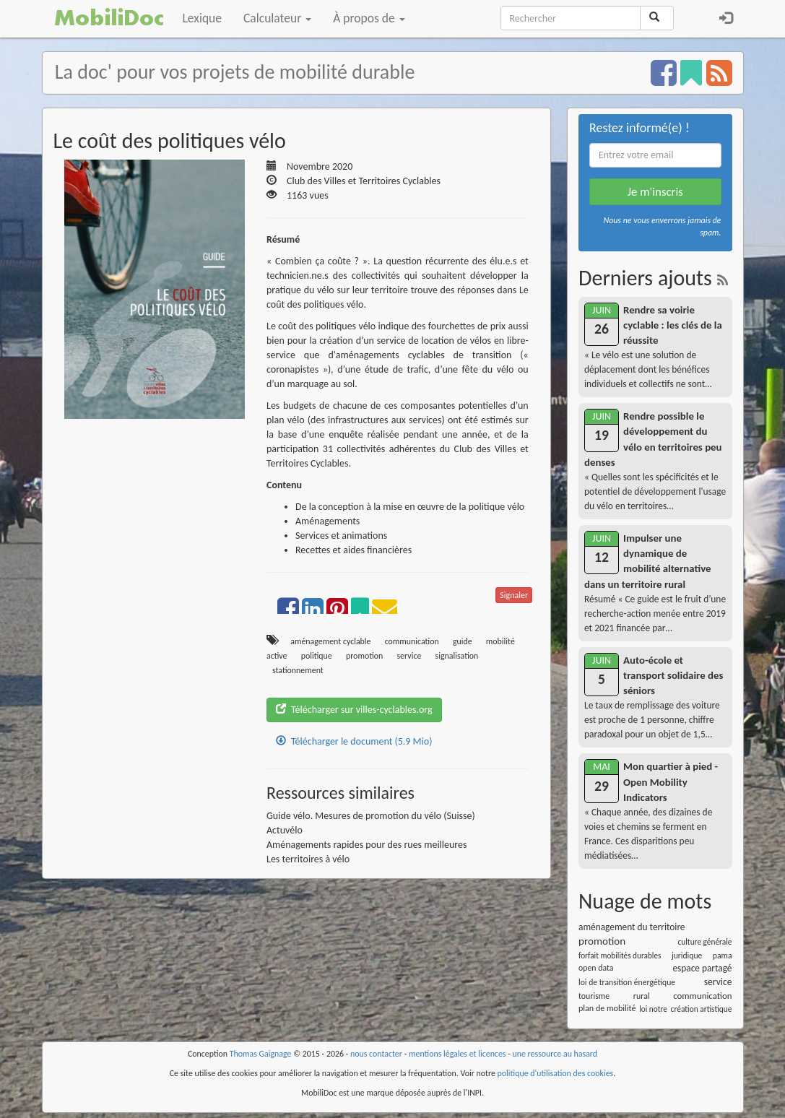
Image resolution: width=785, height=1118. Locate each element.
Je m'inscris (655, 191)
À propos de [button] (368, 18)
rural (641, 996)
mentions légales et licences (457, 1054)
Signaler (514, 595)
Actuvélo (284, 830)
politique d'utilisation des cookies (556, 1073)
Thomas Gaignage (261, 1054)
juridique (687, 955)
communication (412, 641)
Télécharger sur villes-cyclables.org (354, 709)
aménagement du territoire (631, 927)
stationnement (298, 670)
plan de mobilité (607, 1008)
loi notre (653, 1009)
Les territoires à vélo (308, 859)
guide (462, 641)
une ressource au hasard (555, 1054)
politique (316, 656)
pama (722, 955)
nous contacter (376, 1054)
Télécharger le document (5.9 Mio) (354, 741)
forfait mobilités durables (619, 955)
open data (595, 968)
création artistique (701, 1009)
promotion (364, 656)
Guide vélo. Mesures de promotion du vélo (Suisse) (370, 816)
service (408, 656)
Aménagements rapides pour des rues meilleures (366, 844)
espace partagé (702, 968)
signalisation (457, 656)
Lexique (202, 18)
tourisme (594, 996)
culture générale (704, 942)
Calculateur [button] (277, 18)
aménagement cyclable (330, 641)
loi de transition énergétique (626, 982)
